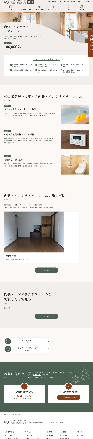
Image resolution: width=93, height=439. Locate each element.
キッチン (29, 408)
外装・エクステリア (32, 419)
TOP (5, 387)
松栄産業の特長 (50, 2)
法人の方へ (64, 408)
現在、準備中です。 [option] (9, 290)
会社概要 (63, 405)
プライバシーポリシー (83, 405)
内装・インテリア (32, 415)
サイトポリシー (81, 408)
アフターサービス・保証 (12, 412)
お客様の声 (73, 2)
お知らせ (80, 2)
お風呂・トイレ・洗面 (33, 412)
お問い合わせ (65, 412)
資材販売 (29, 426)
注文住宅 (29, 422)
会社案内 (86, 2)
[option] (17, 232)
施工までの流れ (9, 408)
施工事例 (65, 2)
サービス (58, 2)
